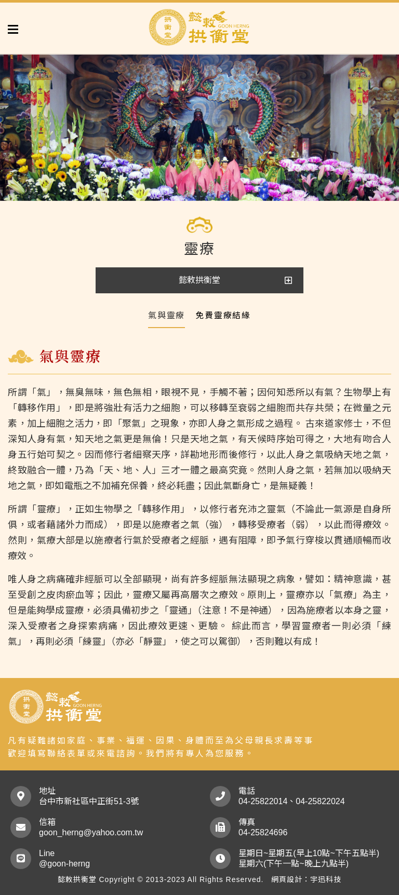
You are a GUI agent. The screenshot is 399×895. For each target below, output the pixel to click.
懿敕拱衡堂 (199, 280)
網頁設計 (286, 879)
